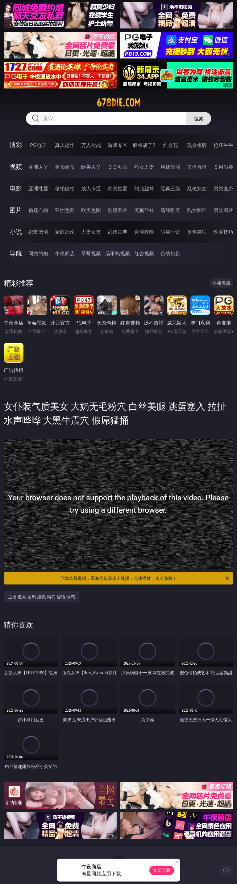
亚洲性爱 (38, 188)
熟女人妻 (144, 166)
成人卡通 (91, 188)
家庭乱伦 (65, 231)
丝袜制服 (170, 166)
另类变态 (223, 188)
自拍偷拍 (65, 166)
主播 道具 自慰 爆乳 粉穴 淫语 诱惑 (41, 597)
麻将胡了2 (144, 145)
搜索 (199, 118)
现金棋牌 (197, 145)
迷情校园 (144, 231)
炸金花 (170, 145)
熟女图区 (197, 210)
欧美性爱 (117, 188)
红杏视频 (144, 253)
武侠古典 (117, 231)
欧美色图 (91, 210)
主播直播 (197, 166)
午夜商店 (65, 253)
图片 (16, 210)
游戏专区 (117, 145)
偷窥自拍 (38, 210)
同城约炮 (38, 253)
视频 (16, 166)
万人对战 (91, 145)
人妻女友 (91, 231)
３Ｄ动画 (117, 166)
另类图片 (223, 210)
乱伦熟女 (197, 188)
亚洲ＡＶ (38, 166)
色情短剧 (170, 253)
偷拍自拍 (65, 188)
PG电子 (38, 145)
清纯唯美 (170, 210)
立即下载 (161, 870)
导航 (16, 253)
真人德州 (65, 145)
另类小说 (170, 231)
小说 (16, 231)
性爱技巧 (223, 231)
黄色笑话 (197, 231)
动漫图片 (117, 210)
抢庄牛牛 (223, 145)
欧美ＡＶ (91, 166)
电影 (16, 188)
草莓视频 (91, 253)
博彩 (16, 145)
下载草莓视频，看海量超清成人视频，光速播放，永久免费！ (145, 578)
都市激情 (38, 231)
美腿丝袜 (144, 210)
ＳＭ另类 (223, 166)
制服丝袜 (144, 188)
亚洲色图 (65, 210)
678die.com (118, 103)
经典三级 (170, 188)
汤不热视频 (117, 253)
